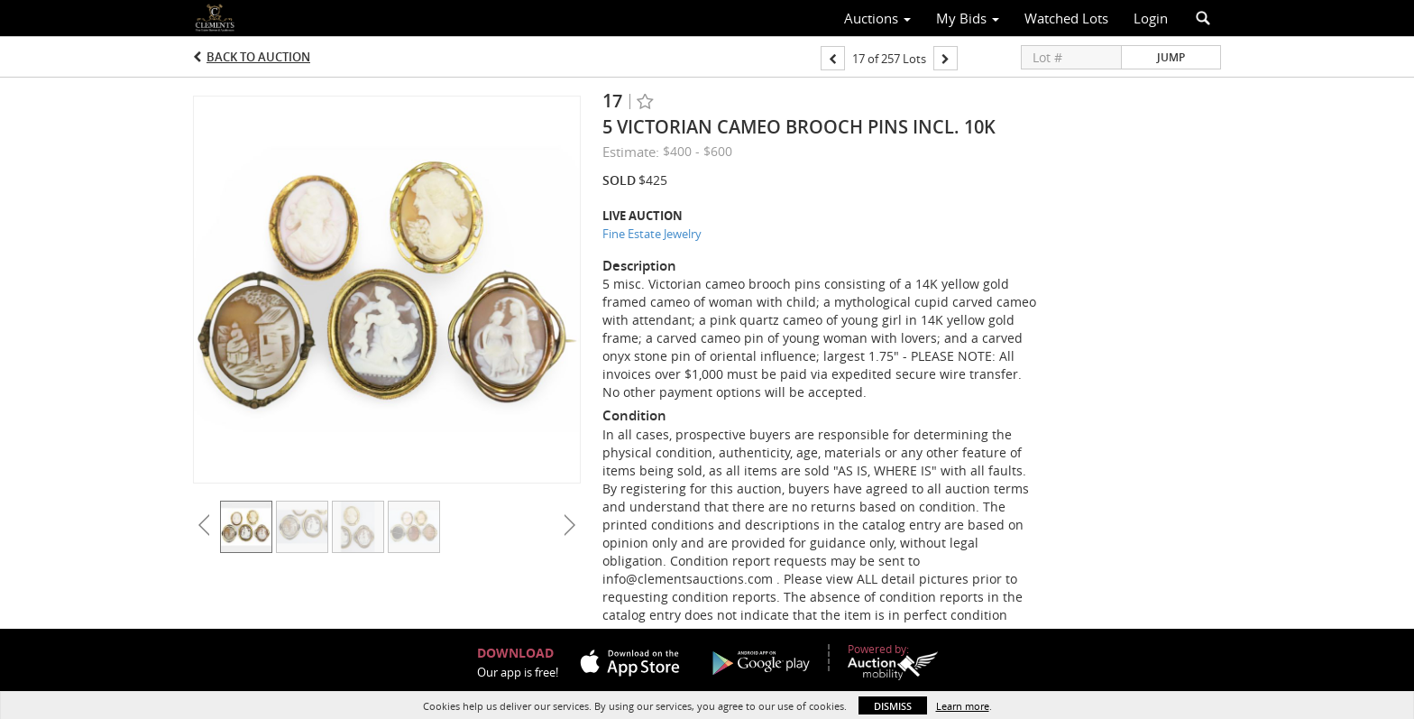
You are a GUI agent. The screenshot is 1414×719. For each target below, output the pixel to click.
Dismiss (893, 706)
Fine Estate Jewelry (652, 234)
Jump (1171, 57)
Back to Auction (258, 57)
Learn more (962, 706)
